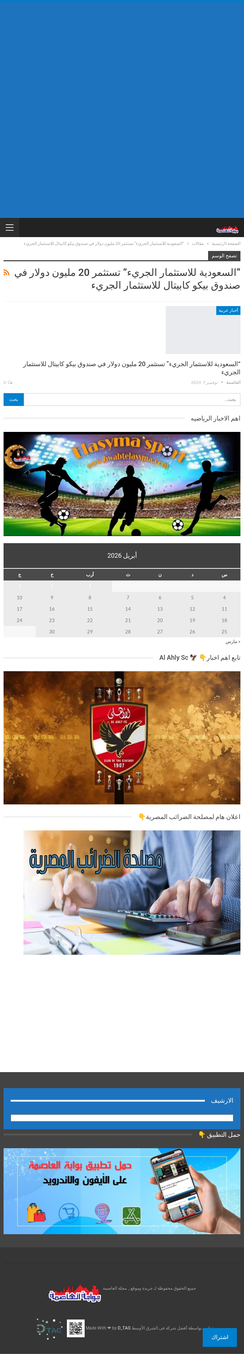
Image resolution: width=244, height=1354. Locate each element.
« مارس (233, 641)
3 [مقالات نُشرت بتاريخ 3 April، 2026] (19, 586)
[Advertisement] (122, 56)
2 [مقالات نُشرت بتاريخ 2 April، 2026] (52, 586)
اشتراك (219, 1337)
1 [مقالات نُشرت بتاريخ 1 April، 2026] (90, 586)
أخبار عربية (228, 310)
